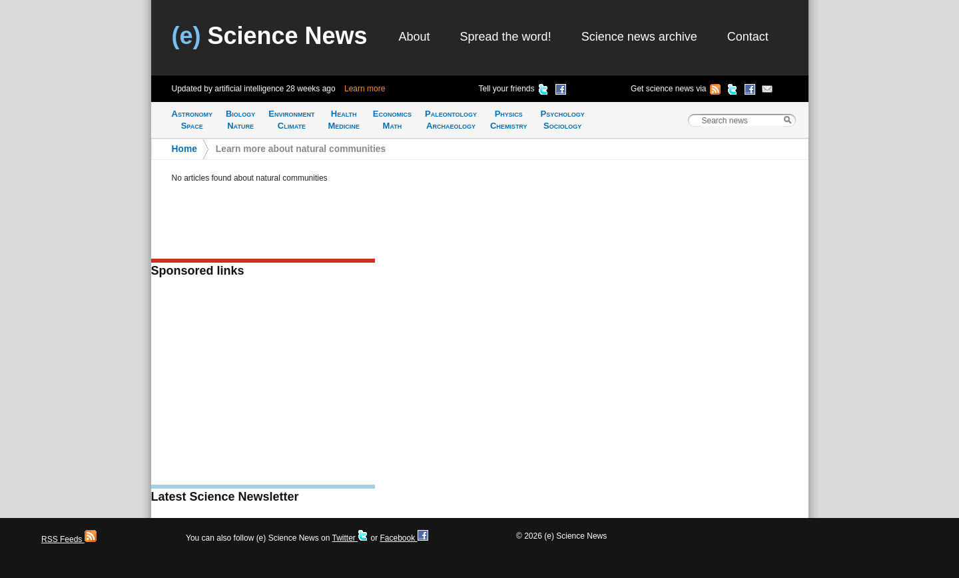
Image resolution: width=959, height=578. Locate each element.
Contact (748, 36)
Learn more (364, 88)
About (414, 36)
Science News (270, 35)
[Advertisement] (263, 385)
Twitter (350, 538)
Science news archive (639, 36)
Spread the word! (505, 36)
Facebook (404, 538)
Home (184, 149)
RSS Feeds (69, 539)
